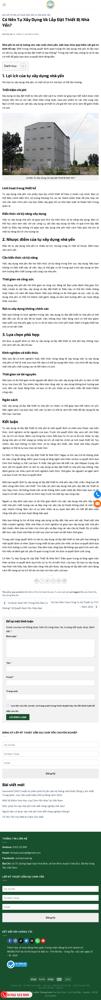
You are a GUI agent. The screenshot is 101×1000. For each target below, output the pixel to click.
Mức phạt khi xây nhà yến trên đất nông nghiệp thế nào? (33, 805)
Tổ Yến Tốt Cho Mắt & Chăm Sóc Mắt (22, 816)
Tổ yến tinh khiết (32, 985)
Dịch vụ (47, 985)
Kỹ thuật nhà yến (25, 15)
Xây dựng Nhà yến (10, 595)
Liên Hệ (59, 988)
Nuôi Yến (92, 592)
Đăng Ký (50, 773)
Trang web (12, 691)
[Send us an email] (32, 940)
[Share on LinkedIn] (64, 581)
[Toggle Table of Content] (21, 66)
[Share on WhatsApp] (36, 581)
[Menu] (4, 5)
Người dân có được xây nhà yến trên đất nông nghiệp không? (36, 811)
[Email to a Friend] (53, 581)
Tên (9, 663)
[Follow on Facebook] (9, 940)
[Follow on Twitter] (26, 940)
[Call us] (37, 940)
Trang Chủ (15, 985)
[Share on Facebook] (42, 581)
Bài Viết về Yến (9, 15)
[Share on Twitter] (47, 581)
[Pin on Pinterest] (58, 581)
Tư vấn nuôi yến (42, 15)
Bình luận (12, 636)
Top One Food (59, 992)
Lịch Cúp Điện (74, 992)
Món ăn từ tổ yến (62, 985)
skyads (35, 34)
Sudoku (86, 992)
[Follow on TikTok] (20, 940)
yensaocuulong (23, 858)
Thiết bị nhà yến (81, 985)
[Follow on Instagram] (15, 940)
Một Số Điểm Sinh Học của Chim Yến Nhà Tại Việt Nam (32, 800)
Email (10, 677)
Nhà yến (84, 592)
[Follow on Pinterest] (43, 940)
